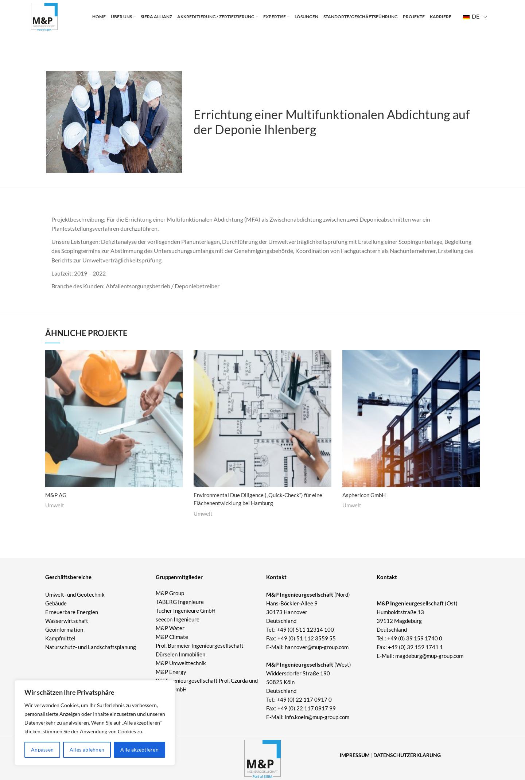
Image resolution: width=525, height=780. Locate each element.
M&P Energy (171, 671)
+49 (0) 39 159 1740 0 (414, 638)
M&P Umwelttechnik (181, 663)
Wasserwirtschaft (66, 620)
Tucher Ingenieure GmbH (185, 610)
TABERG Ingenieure (180, 601)
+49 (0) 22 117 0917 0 (304, 699)
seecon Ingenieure (177, 619)
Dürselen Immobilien (180, 654)
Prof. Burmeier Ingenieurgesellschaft (200, 645)
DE (471, 18)
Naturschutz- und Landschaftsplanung (90, 647)
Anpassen (42, 749)
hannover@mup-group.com (317, 647)
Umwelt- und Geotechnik (75, 594)
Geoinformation (64, 629)
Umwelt (54, 505)
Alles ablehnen (87, 749)
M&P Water (170, 628)
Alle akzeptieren (139, 749)
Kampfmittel (60, 638)
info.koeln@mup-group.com (317, 717)
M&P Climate (172, 636)
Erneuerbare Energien (71, 612)
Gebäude (56, 603)
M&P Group (170, 593)
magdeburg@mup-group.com (429, 655)
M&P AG (56, 494)
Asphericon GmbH (365, 494)
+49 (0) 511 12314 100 (305, 629)
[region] (95, 722)
